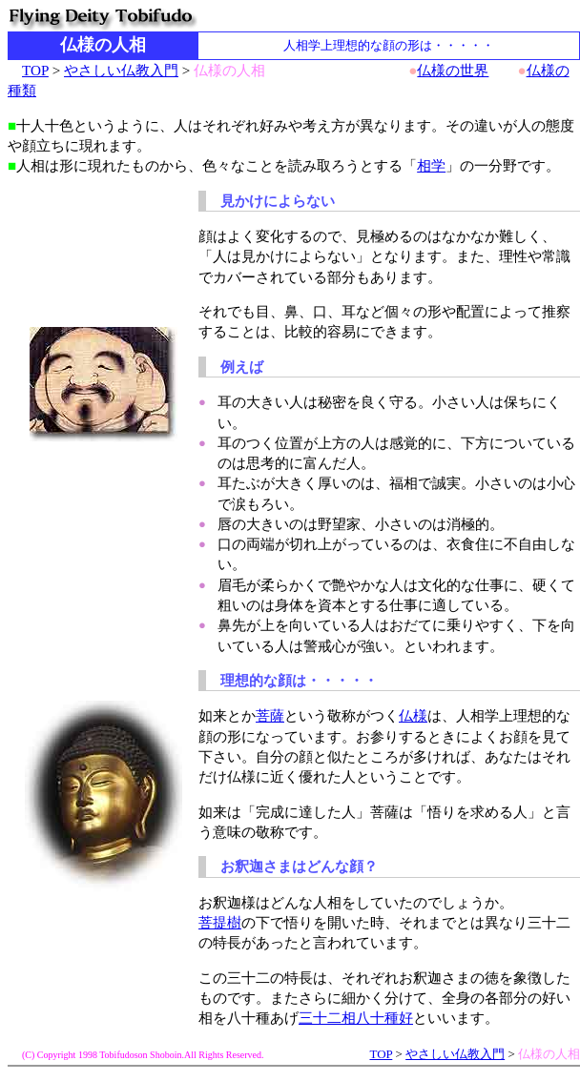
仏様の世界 (452, 70)
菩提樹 (219, 922)
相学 (431, 165)
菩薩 (270, 715)
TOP (35, 70)
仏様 (413, 715)
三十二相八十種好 (356, 1018)
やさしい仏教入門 (121, 70)
